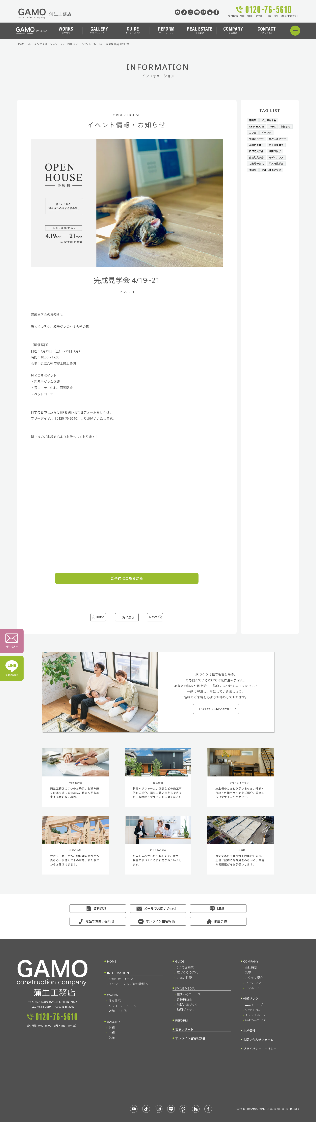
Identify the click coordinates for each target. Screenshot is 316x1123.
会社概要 (251, 969)
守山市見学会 (257, 138)
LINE (220, 910)
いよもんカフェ (255, 1022)
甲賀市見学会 (278, 162)
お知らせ (254, 132)
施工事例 (66, 30)
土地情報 (199, 30)
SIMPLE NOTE (254, 1012)
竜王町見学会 (278, 144)
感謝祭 (253, 120)
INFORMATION (118, 975)
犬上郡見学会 (270, 120)
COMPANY (250, 963)
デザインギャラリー (99, 30)
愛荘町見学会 (257, 156)
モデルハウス (278, 156)
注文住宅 (115, 1003)
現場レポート (184, 1031)
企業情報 (233, 30)
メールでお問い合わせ (160, 910)
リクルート (252, 990)
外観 (112, 1030)
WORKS (112, 997)
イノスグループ (255, 1017)
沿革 (248, 974)
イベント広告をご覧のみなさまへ (214, 711)
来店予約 (220, 923)
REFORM (181, 1022)
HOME (111, 963)
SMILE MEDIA (185, 990)
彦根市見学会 (257, 144)
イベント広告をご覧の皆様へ (128, 986)
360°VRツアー (254, 985)
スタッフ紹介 (254, 980)
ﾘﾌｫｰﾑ (274, 126)
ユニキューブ (254, 1007)
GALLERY (113, 1024)
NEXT (152, 617)
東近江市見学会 (279, 138)
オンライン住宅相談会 (190, 1040)
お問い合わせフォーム (258, 1042)
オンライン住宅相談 (160, 923)
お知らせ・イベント (122, 981)
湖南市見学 (276, 150)
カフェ (269, 132)
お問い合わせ (266, 30)
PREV (100, 617)
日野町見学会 (257, 150)
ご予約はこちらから (126, 578)
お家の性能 (184, 980)
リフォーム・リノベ (166, 30)
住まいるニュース (189, 996)
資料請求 (100, 910)
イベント (283, 132)
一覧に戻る (127, 617)
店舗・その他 (118, 1013)
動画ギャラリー (187, 1012)
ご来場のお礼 (257, 162)
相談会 (253, 168)
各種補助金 (184, 1001)
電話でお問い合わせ (99, 923)
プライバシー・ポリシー (259, 1051)
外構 (112, 1040)
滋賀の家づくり (187, 1007)
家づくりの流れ (187, 974)
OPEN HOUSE (257, 126)
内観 (112, 1035)
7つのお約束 (185, 969)
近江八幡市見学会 (272, 168)
